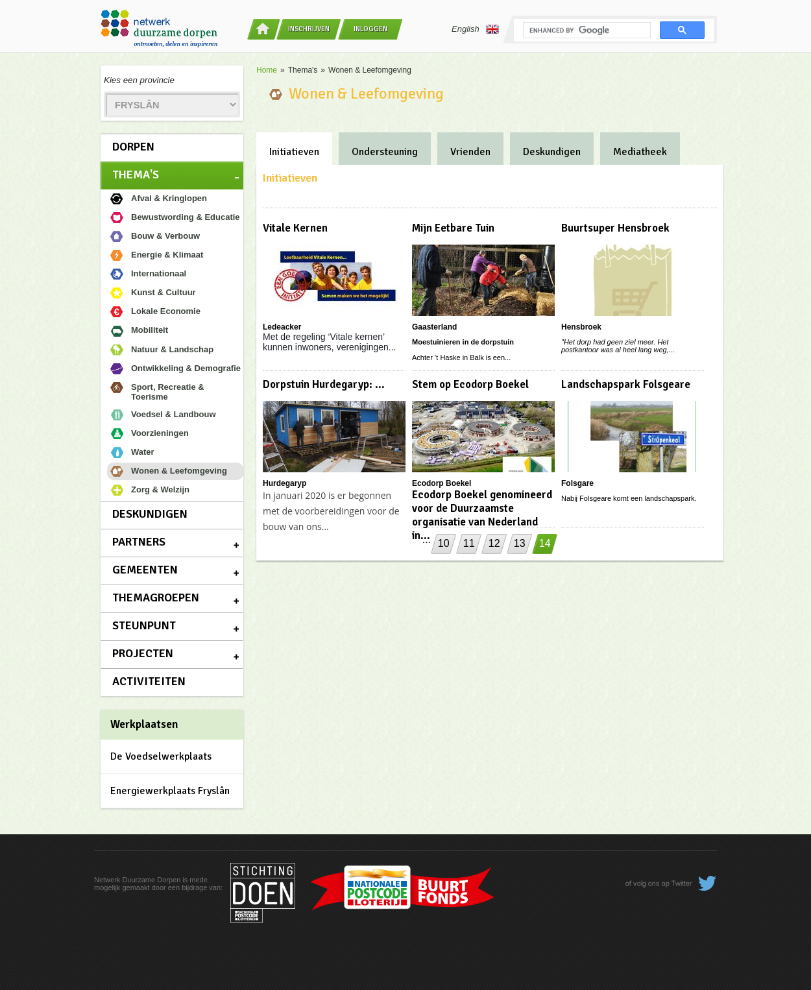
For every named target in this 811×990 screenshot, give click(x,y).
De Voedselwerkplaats (161, 756)
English (475, 29)
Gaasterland (434, 327)
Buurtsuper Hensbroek (615, 228)
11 (469, 543)
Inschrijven (309, 29)
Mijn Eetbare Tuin (453, 228)
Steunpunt (144, 625)
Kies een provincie (139, 80)
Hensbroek (581, 327)
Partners (138, 542)
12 (494, 543)
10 (444, 543)
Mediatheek (640, 151)
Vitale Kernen (295, 228)
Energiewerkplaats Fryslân (170, 790)
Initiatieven (294, 151)
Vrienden (470, 151)
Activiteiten (149, 681)
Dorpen (133, 146)
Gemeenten (145, 569)
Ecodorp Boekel (441, 483)
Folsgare (577, 483)
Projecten (142, 653)
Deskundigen (150, 514)
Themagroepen (155, 597)
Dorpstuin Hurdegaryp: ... (324, 384)
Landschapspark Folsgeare (625, 384)
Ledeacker (282, 327)
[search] (585, 30)
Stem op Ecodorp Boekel (470, 384)
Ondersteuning (385, 151)
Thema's (135, 174)
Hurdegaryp (284, 483)
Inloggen (370, 29)
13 (520, 543)
